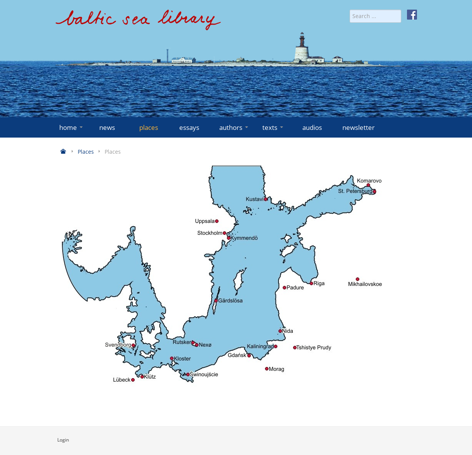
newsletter (358, 127)
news (107, 127)
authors (234, 127)
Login (63, 440)
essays (189, 127)
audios (312, 127)
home (71, 127)
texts (273, 127)
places (148, 127)
